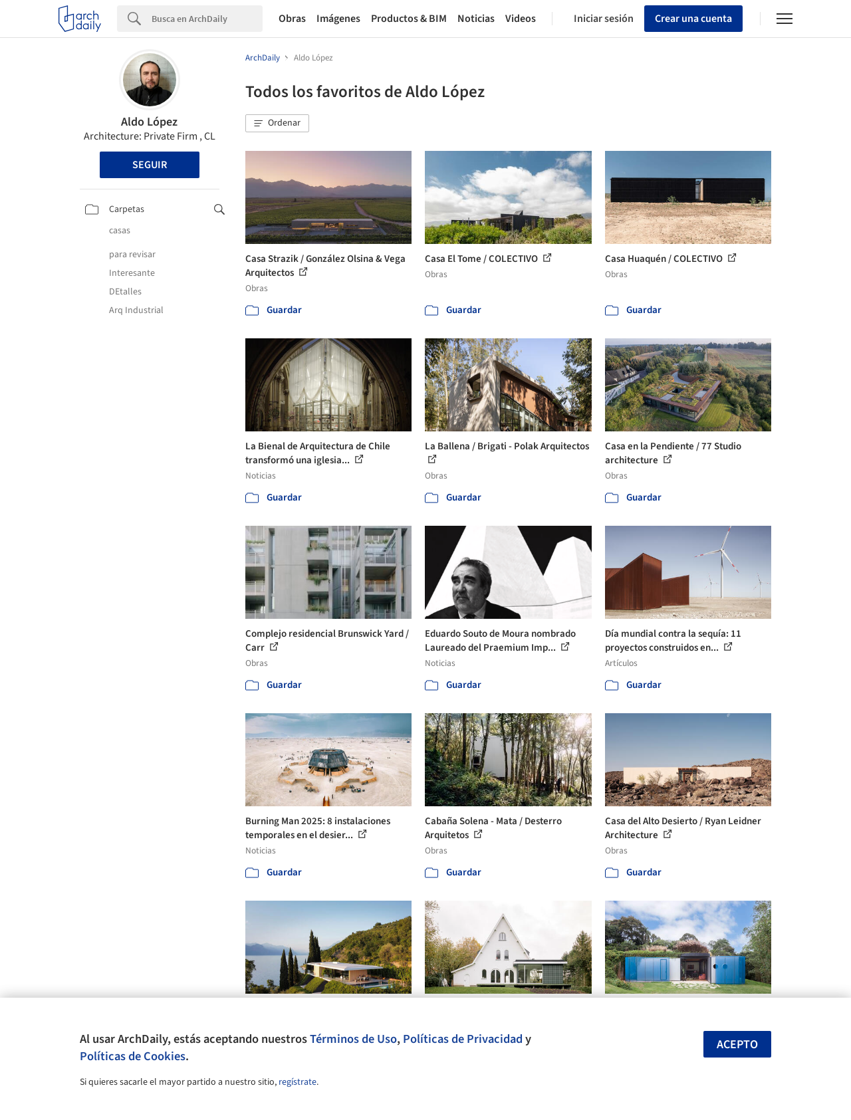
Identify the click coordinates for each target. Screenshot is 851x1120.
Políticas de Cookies (132, 1056)
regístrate (297, 1082)
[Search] (207, 18)
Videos (520, 18)
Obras (292, 18)
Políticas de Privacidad (463, 1039)
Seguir (149, 165)
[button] (277, 123)
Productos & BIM (409, 18)
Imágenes (338, 18)
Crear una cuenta (693, 18)
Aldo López (149, 122)
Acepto (737, 1044)
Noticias (476, 18)
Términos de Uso (353, 1039)
